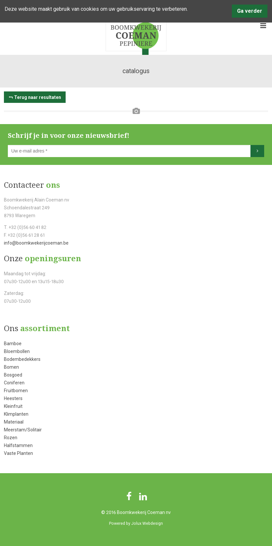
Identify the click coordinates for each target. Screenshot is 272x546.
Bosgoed (13, 374)
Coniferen (14, 382)
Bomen (11, 367)
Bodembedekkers (22, 359)
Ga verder (249, 11)
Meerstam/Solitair (23, 429)
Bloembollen (17, 351)
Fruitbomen (16, 390)
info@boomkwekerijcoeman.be (36, 243)
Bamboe (13, 343)
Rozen (10, 437)
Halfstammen (18, 445)
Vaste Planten (18, 453)
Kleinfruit (13, 406)
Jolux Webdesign (147, 523)
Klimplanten (16, 414)
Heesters (13, 398)
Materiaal (14, 422)
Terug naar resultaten (37, 97)
